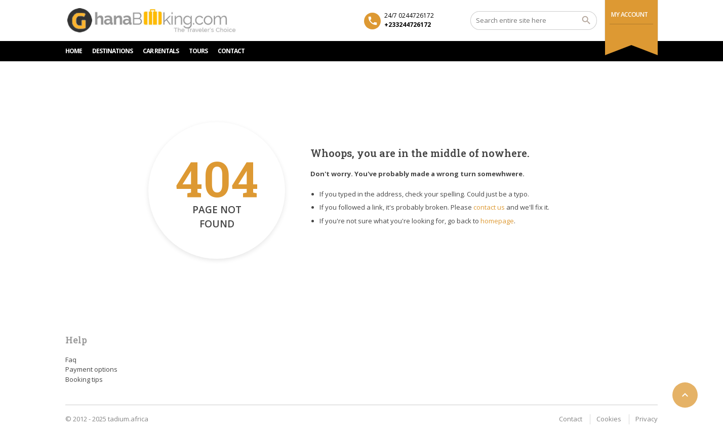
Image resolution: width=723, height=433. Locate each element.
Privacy (646, 418)
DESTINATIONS (112, 51)
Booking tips (84, 379)
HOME (73, 51)
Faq (70, 359)
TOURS (198, 51)
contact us (489, 207)
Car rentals (161, 51)
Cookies (608, 418)
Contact (570, 418)
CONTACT (231, 51)
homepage (497, 220)
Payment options (91, 369)
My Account (629, 14)
